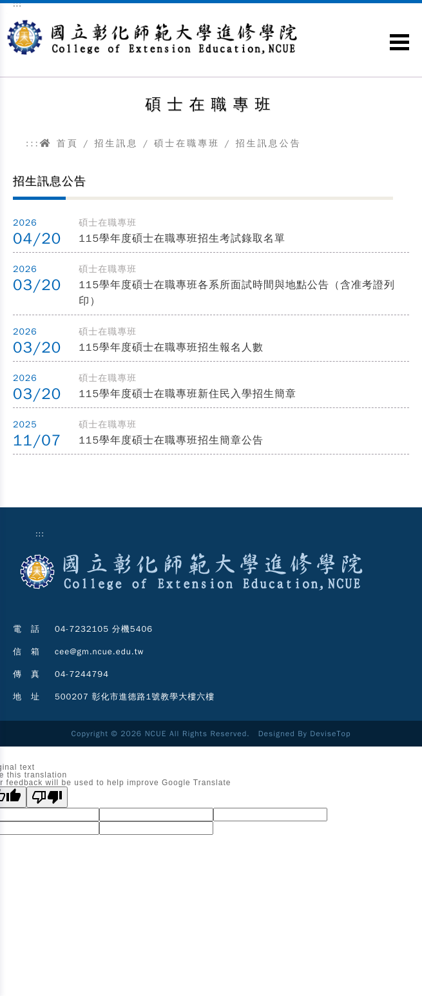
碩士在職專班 (187, 143)
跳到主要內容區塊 (6, 13)
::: (33, 143)
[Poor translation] (47, 797)
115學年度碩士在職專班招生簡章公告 (171, 440)
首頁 (59, 143)
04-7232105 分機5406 (104, 628)
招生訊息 (116, 143)
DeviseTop (330, 733)
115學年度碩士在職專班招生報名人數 (171, 347)
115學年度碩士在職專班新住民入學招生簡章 (187, 393)
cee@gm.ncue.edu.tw (99, 651)
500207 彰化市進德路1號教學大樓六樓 (135, 696)
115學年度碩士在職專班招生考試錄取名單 (182, 238)
